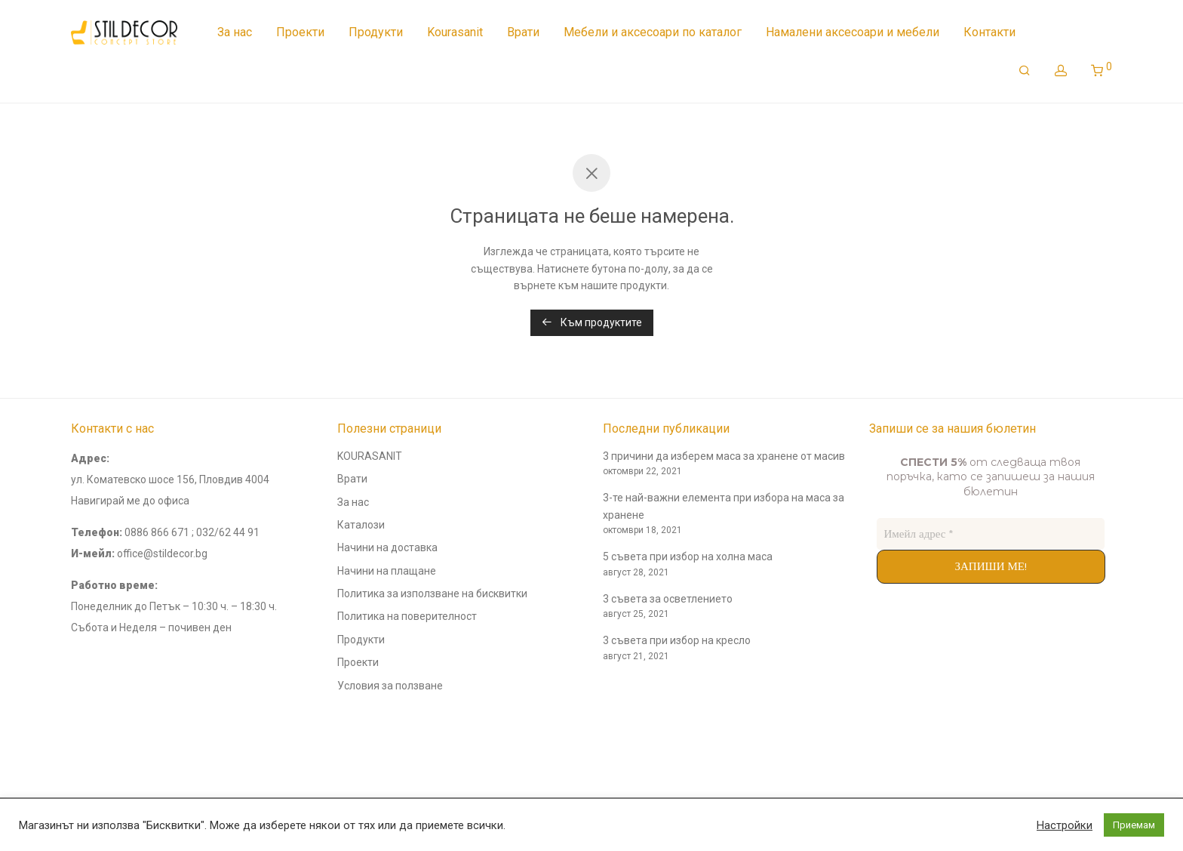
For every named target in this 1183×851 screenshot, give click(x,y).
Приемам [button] (1134, 825)
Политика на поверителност (407, 616)
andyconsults (102, 735)
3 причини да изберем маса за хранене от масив (724, 456)
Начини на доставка (387, 547)
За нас (234, 32)
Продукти (376, 32)
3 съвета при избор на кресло (677, 640)
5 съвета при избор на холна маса (688, 556)
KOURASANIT (369, 456)
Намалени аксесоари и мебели (852, 32)
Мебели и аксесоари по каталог (653, 32)
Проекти (300, 32)
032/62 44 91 (228, 532)
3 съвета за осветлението (668, 599)
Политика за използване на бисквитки (432, 593)
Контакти (989, 32)
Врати (523, 32)
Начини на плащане (386, 571)
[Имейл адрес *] (991, 534)
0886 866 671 (156, 532)
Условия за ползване (390, 686)
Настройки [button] (1064, 825)
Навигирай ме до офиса (130, 501)
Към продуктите (592, 322)
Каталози (361, 525)
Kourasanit (455, 32)
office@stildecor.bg (162, 553)
